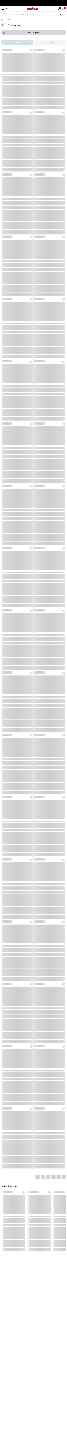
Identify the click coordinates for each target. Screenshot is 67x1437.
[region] (33, 1221)
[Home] (32, 9)
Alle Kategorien (33, 32)
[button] (7, 8)
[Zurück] (3, 25)
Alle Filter (17, 42)
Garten (9, 20)
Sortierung (49, 42)
